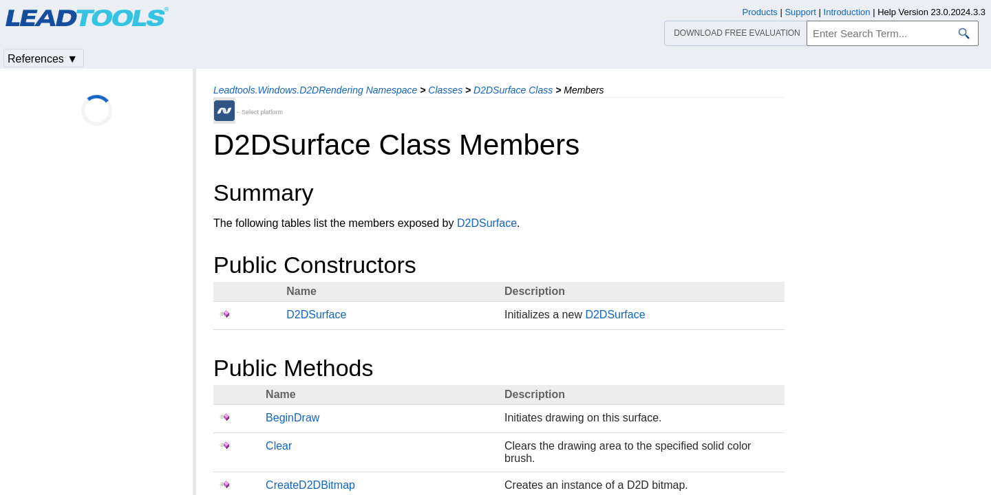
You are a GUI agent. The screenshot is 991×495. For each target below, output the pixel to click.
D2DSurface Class (513, 90)
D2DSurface (487, 223)
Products (760, 12)
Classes (445, 90)
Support (800, 12)
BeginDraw (292, 418)
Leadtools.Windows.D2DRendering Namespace (315, 90)
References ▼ (43, 59)
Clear (279, 446)
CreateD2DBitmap (310, 485)
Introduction (847, 12)
